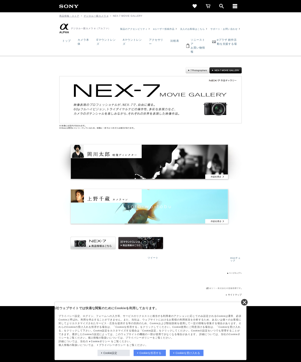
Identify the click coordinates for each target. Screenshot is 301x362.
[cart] (208, 6)
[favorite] (194, 6)
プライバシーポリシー (112, 345)
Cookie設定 (110, 353)
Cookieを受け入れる (188, 353)
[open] (221, 6)
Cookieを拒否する (150, 353)
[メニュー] (235, 6)
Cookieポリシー (100, 341)
